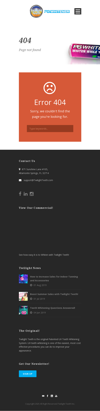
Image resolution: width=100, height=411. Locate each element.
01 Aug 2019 (40, 285)
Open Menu (77, 11)
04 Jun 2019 (40, 312)
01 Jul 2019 (39, 298)
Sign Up (27, 373)
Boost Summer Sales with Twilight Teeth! (54, 294)
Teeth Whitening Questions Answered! (52, 307)
